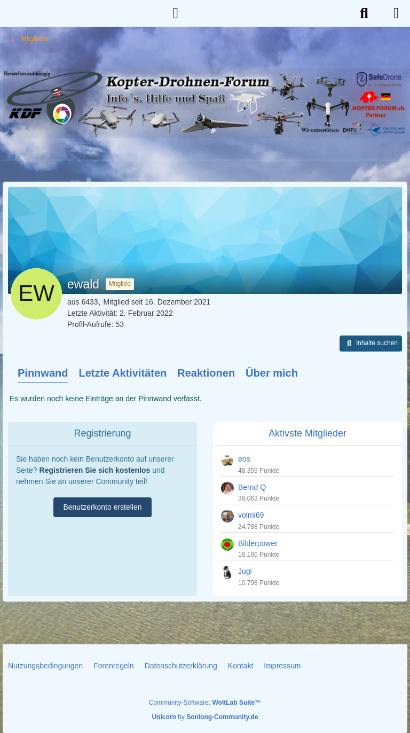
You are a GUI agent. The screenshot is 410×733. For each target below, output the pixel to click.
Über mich (272, 373)
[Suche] (364, 13)
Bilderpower (258, 543)
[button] (371, 344)
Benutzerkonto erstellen (102, 507)
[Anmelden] (175, 13)
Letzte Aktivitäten (122, 373)
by (205, 717)
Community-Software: (205, 702)
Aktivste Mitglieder (307, 433)
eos (244, 459)
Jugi (245, 571)
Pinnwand (43, 373)
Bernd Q (252, 487)
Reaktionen (206, 373)
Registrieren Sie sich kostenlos (95, 470)
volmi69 (251, 515)
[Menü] (396, 13)
